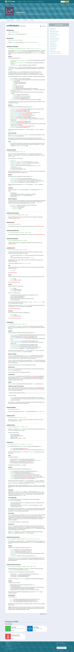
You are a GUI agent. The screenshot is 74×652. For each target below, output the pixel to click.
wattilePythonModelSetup (54, 39)
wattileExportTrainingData (54, 31)
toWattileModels (53, 28)
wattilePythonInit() (13, 272)
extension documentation (26, 263)
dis (20, 171)
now (23, 505)
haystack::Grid (19, 161)
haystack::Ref (22, 163)
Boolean (14, 110)
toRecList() (35, 51)
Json (25, 101)
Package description (10, 20)
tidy (12, 292)
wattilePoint (13, 42)
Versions (32, 20)
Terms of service (9, 646)
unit (11, 169)
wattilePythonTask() (16, 218)
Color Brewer (13, 554)
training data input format (36, 52)
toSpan (25, 449)
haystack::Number (17, 112)
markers (25, 129)
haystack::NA (23, 112)
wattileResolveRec (53, 46)
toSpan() (14, 52)
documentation (35, 161)
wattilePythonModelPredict (54, 38)
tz (21, 171)
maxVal (28, 336)
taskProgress (28, 478)
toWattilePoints (52, 29)
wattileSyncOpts (31, 485)
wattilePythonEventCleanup (55, 34)
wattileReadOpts (26, 171)
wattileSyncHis (52, 49)
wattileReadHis (21, 145)
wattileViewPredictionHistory (55, 51)
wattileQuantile (30, 451)
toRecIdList (26, 448)
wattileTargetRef (13, 163)
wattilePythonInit (53, 36)
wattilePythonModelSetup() (15, 282)
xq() (22, 397)
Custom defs (25, 20)
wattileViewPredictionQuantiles (55, 53)
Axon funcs (18, 20)
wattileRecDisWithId (53, 44)
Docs (35, 1)
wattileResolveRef (53, 48)
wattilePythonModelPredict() (15, 308)
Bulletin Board (40, 1)
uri (11, 167)
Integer (14, 111)
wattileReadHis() (21, 110)
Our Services (30, 1)
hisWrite (27, 483)
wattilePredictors (14, 161)
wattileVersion (13, 165)
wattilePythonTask (53, 41)
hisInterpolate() (34, 376)
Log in (63, 1)
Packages (20, 1)
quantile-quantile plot (21, 578)
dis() (25, 82)
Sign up (67, 1)
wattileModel (13, 34)
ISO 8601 (40, 73)
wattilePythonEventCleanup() (15, 318)
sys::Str (17, 116)
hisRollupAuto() (40, 383)
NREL (46, 613)
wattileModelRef (34, 42)
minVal (24, 336)
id (21, 411)
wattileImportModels (53, 33)
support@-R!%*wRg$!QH (62, 643)
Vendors (24, 1)
